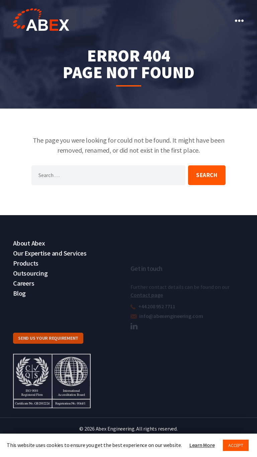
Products (25, 269)
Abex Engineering (115, 429)
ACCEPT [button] (235, 445)
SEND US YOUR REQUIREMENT (48, 345)
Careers (23, 289)
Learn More (202, 445)
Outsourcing (30, 279)
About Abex (29, 249)
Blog (19, 299)
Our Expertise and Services (50, 259)
